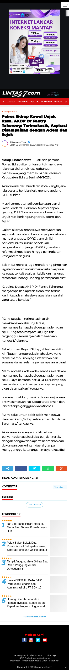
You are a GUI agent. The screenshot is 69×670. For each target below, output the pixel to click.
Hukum (58, 102)
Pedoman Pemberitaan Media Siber (28, 660)
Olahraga (46, 102)
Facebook (54, 660)
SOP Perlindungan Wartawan (34, 658)
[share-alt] (7, 468)
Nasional (23, 102)
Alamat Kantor (37, 655)
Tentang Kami (20, 655)
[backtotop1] (66, 666)
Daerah (11, 102)
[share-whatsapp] (48, 468)
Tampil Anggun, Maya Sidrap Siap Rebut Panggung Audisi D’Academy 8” (27, 565)
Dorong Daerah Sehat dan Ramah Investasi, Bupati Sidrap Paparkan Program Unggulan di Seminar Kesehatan (26, 604)
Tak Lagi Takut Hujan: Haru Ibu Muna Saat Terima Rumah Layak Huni (27, 527)
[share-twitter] (34, 468)
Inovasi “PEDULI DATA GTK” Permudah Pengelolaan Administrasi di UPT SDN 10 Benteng (24, 585)
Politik (34, 102)
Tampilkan (60, 487)
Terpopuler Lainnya (34, 617)
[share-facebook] (21, 468)
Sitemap (51, 655)
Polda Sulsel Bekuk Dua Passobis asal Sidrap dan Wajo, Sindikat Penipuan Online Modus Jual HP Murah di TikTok (27, 548)
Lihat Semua (34, 505)
